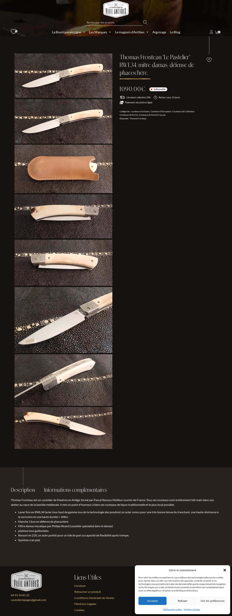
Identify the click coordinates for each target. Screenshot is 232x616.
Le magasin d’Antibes (132, 32)
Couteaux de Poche (129, 114)
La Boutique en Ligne (69, 32)
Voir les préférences (212, 600)
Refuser (182, 600)
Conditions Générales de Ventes (94, 598)
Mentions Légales (192, 609)
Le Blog (175, 32)
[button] (225, 570)
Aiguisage (159, 32)
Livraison (80, 585)
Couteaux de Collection (183, 111)
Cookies (79, 610)
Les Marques (100, 32)
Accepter (152, 600)
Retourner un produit (87, 591)
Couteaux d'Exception (160, 111)
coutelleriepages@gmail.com (28, 599)
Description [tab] (23, 490)
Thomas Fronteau (138, 118)
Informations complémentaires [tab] (75, 490)
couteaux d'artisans (140, 111)
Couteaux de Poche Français (152, 114)
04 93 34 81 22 (20, 595)
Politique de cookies (172, 609)
